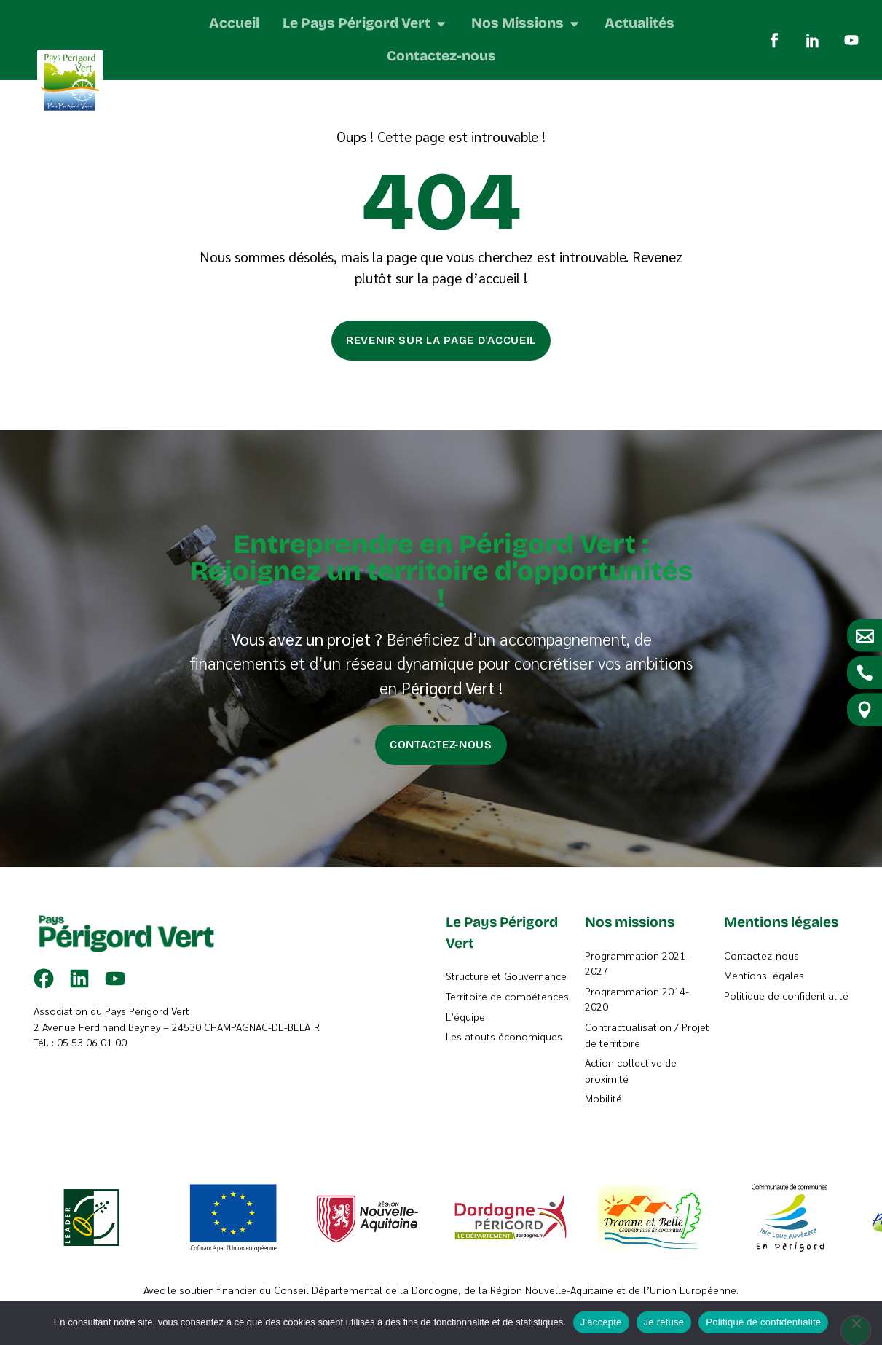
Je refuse (664, 1322)
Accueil (166, 95)
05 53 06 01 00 (92, 1078)
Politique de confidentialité (763, 1322)
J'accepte (601, 1322)
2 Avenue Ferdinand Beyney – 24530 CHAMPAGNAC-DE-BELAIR (177, 1062)
